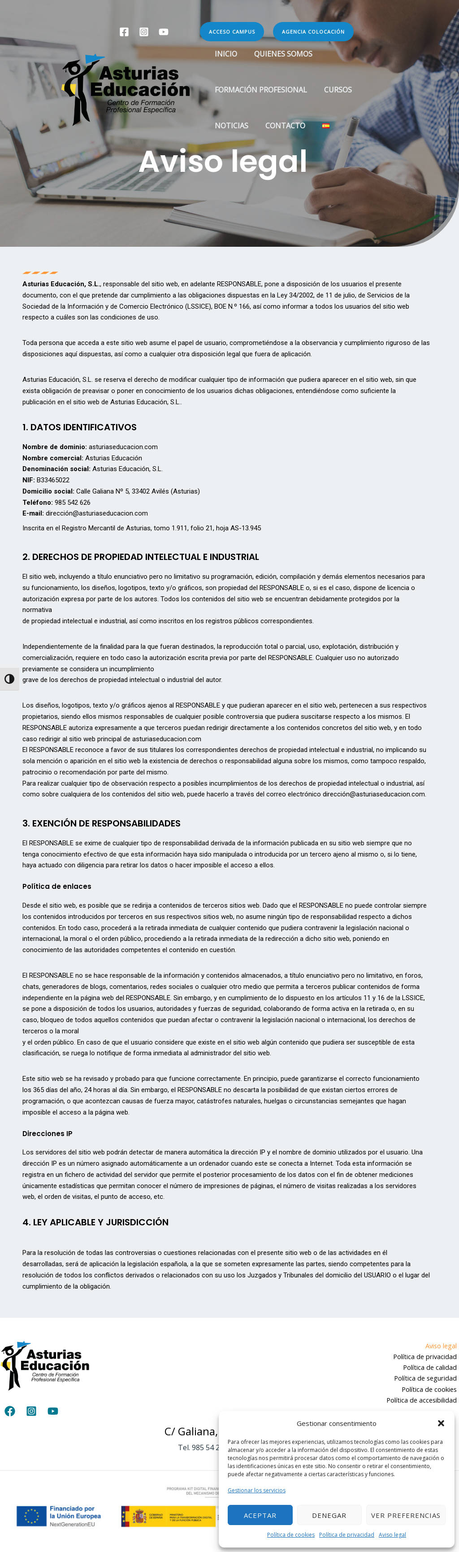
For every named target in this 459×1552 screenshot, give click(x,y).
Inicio (224, 54)
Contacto (281, 126)
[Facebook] (124, 32)
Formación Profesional (259, 90)
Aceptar (260, 1515)
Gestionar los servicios (257, 1490)
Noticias (230, 126)
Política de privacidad (346, 1535)
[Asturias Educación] (126, 88)
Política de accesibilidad (423, 1401)
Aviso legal (392, 1535)
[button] (441, 1423)
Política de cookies (291, 1535)
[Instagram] (144, 32)
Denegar (329, 1515)
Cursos (334, 90)
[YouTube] (164, 32)
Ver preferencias (406, 1515)
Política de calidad (431, 1367)
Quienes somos (279, 54)
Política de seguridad (426, 1378)
